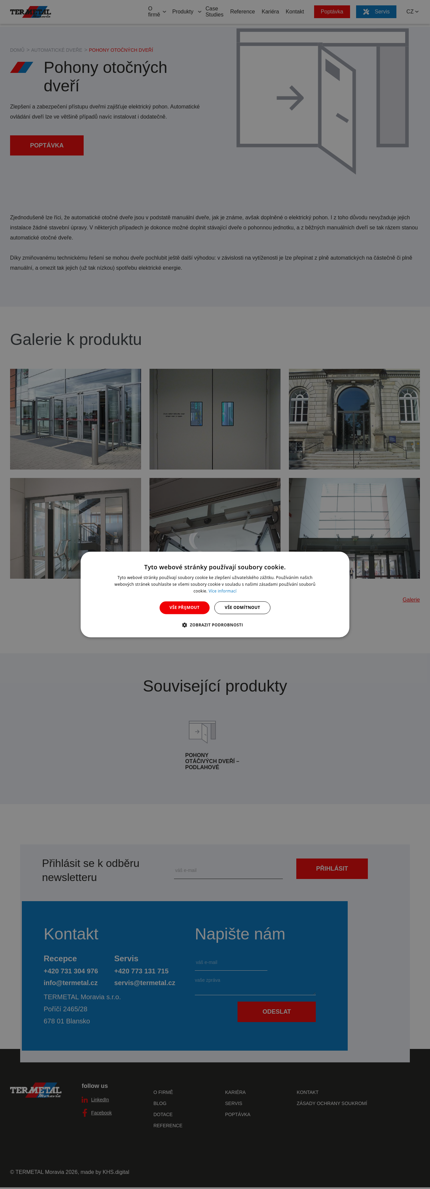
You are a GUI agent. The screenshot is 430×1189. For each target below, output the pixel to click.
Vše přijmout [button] (185, 607)
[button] (215, 625)
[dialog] (215, 594)
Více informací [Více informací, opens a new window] (222, 591)
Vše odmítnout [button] (242, 607)
